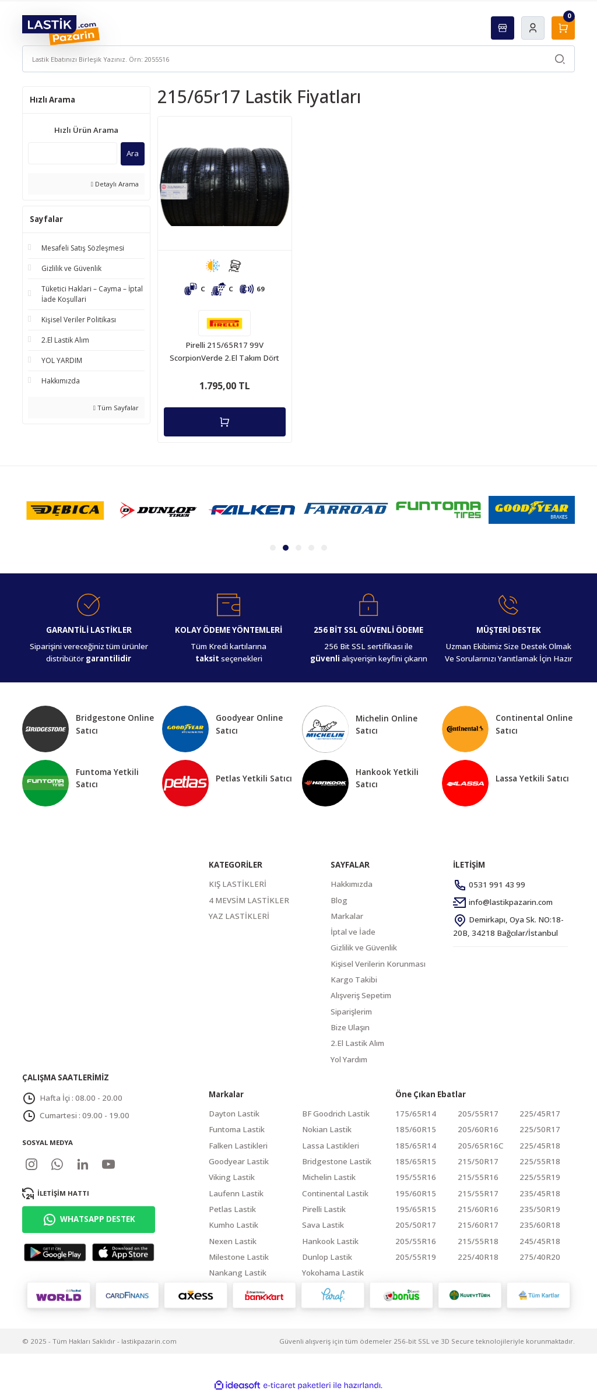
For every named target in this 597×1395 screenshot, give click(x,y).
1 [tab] (273, 549)
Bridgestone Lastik (336, 1162)
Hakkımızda (352, 885)
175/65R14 (415, 1114)
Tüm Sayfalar (116, 407)
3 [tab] (298, 549)
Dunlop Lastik (327, 1258)
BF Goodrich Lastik (336, 1114)
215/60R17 (478, 1226)
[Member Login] (533, 28)
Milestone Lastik (239, 1258)
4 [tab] (311, 549)
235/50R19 (539, 1210)
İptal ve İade (353, 933)
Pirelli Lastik (324, 1210)
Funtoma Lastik (237, 1130)
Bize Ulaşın (350, 1028)
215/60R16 (478, 1210)
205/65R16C (481, 1147)
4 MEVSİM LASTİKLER (249, 901)
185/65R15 (415, 1162)
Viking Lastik (232, 1178)
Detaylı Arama (115, 183)
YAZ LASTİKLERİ (239, 917)
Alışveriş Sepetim (361, 996)
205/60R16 (478, 1130)
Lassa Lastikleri (330, 1147)
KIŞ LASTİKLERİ (237, 885)
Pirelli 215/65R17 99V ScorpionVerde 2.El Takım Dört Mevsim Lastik (224, 352)
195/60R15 (415, 1194)
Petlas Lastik (232, 1210)
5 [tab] (324, 549)
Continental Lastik (335, 1194)
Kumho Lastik (233, 1226)
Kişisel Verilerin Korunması (378, 965)
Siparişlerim (351, 1013)
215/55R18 (478, 1242)
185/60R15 (415, 1130)
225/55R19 (539, 1178)
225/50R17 (539, 1130)
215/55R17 (478, 1194)
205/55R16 (415, 1242)
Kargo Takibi (354, 980)
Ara (133, 153)
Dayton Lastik (234, 1114)
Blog (339, 901)
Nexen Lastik (233, 1242)
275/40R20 (539, 1258)
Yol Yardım (349, 1060)
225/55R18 (539, 1162)
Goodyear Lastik (239, 1162)
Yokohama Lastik (333, 1274)
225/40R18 (478, 1258)
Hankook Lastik (330, 1242)
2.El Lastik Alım (357, 1044)
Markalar (347, 917)
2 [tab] (286, 549)
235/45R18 (539, 1194)
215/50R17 (478, 1162)
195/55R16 (415, 1178)
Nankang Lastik (237, 1274)
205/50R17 (415, 1226)
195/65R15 (415, 1210)
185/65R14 (415, 1147)
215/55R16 (478, 1178)
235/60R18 (539, 1226)
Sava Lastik (323, 1226)
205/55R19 (415, 1258)
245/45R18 (539, 1242)
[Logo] (61, 29)
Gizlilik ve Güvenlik (364, 948)
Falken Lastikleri (238, 1147)
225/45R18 (539, 1147)
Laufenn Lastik (236, 1194)
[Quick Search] (72, 153)
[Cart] (563, 28)
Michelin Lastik (329, 1178)
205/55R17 (478, 1114)
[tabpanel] (65, 511)
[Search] (298, 58)
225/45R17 (539, 1114)
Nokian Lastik (327, 1130)
